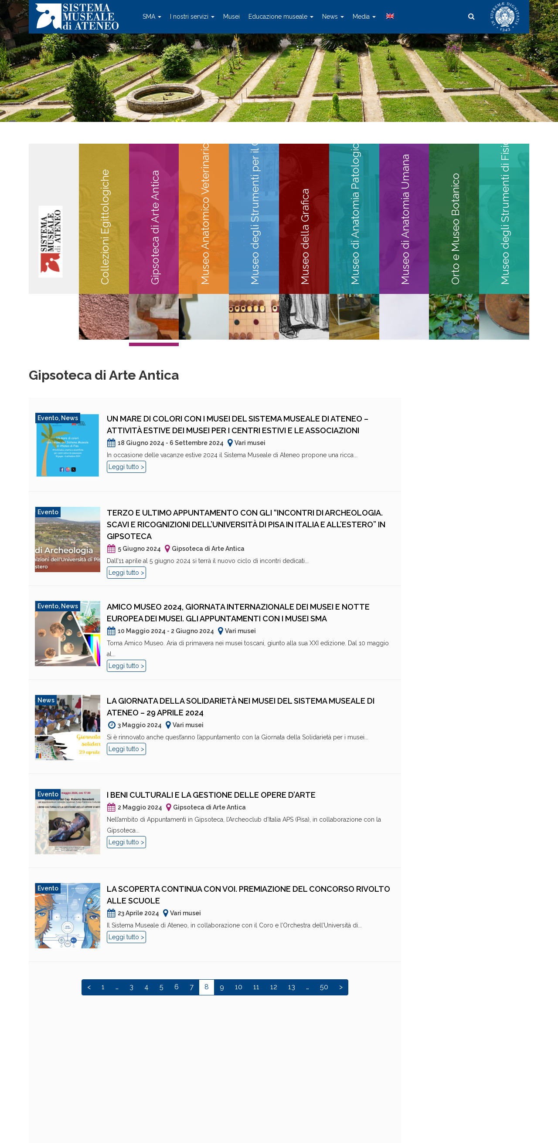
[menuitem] (389, 16)
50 (324, 987)
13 (291, 987)
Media (364, 16)
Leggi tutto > (126, 466)
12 (273, 987)
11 (256, 987)
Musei (231, 16)
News (333, 16)
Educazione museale (280, 16)
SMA (152, 16)
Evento (47, 418)
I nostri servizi (192, 16)
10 (238, 987)
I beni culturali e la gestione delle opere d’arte (211, 794)
